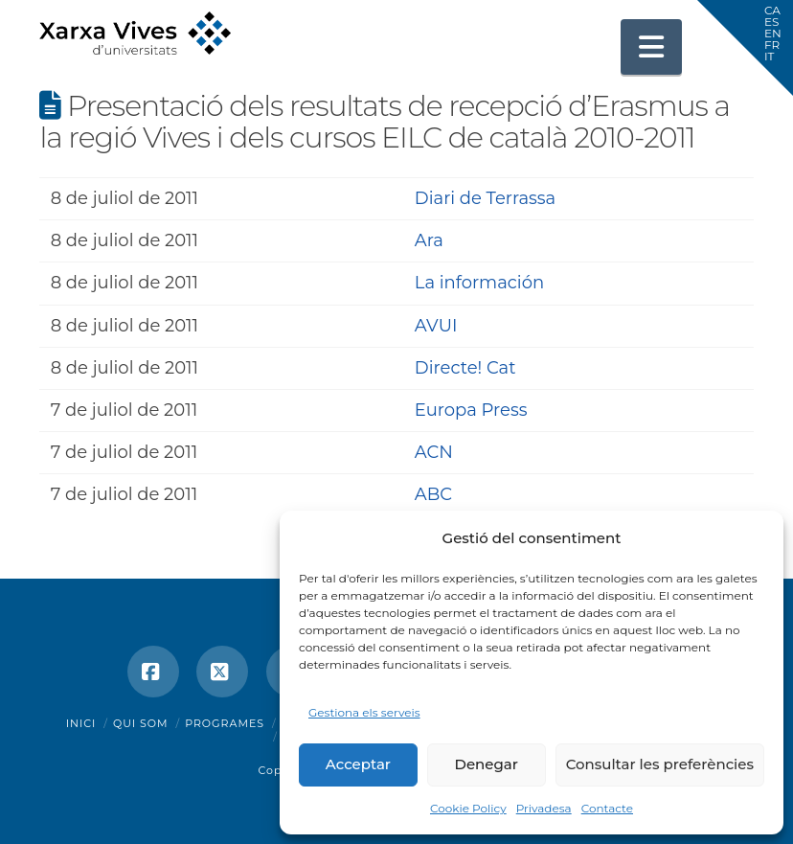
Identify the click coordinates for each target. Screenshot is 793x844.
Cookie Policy (468, 808)
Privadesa (544, 808)
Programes (224, 723)
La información (479, 282)
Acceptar (358, 764)
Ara (429, 240)
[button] (651, 47)
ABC (433, 494)
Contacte (607, 808)
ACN (434, 452)
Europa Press (471, 410)
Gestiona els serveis (364, 712)
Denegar (486, 764)
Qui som (141, 723)
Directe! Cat (465, 367)
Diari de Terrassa (485, 198)
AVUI (436, 325)
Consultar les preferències (660, 764)
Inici (81, 723)
